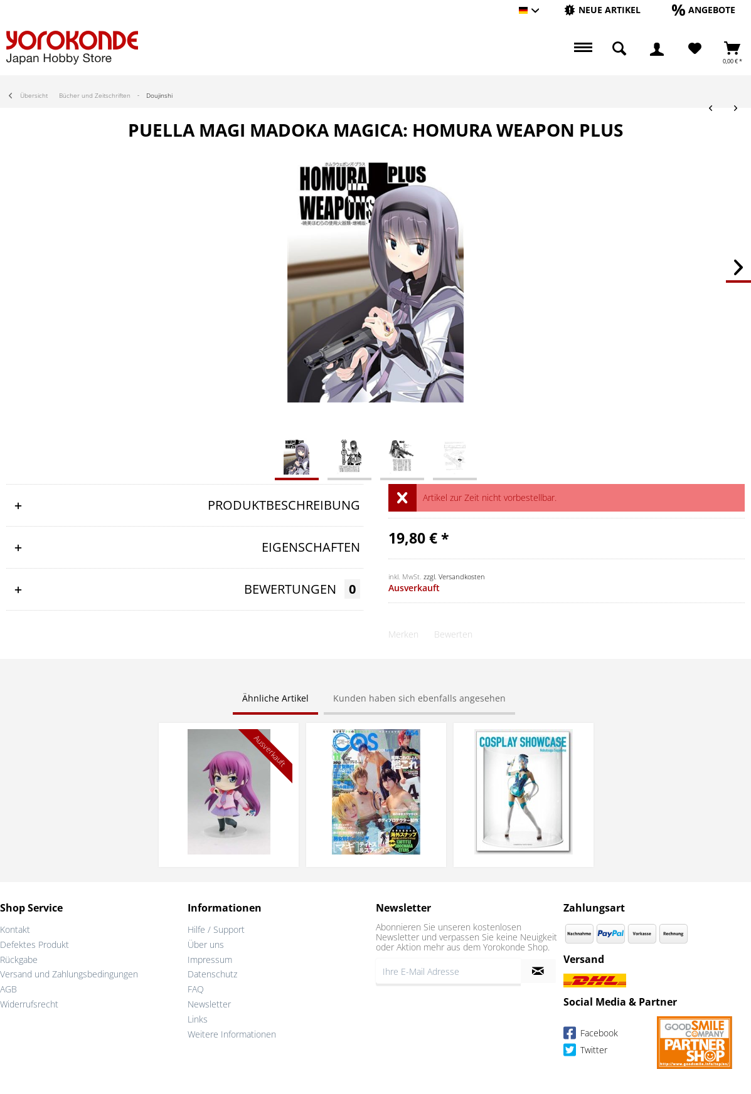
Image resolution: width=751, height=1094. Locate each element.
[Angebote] (704, 10)
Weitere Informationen (232, 1034)
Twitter (585, 1052)
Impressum (210, 959)
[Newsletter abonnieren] (538, 971)
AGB (8, 989)
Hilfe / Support (216, 929)
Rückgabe (19, 959)
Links (198, 1019)
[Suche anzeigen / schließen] (619, 49)
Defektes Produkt (34, 944)
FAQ (196, 989)
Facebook (590, 1035)
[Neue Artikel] (602, 10)
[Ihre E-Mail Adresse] (448, 971)
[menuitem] (602, 10)
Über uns (206, 944)
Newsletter (209, 1004)
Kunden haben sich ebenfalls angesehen (419, 698)
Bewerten (453, 634)
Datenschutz (212, 974)
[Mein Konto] (656, 49)
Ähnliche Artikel (275, 698)
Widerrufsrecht (29, 1004)
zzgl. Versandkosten (454, 576)
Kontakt (15, 929)
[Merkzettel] (695, 49)
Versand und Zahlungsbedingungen (69, 974)
